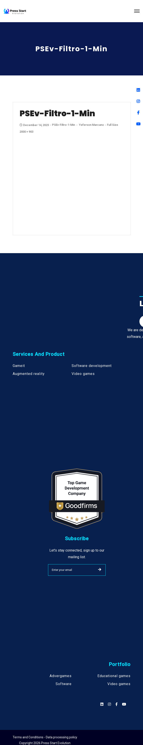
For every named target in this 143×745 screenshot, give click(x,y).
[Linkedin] (138, 90)
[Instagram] (138, 101)
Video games (83, 374)
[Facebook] (138, 112)
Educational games (114, 676)
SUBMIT (99, 569)
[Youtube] (138, 124)
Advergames (61, 676)
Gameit (19, 366)
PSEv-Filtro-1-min (63, 124)
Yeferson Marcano (91, 124)
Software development (92, 366)
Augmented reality (29, 374)
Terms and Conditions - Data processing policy (45, 737)
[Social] (124, 704)
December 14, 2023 (35, 125)
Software (64, 684)
